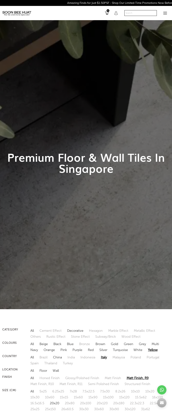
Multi (155, 344)
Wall (56, 371)
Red (91, 350)
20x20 (54, 403)
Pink (63, 350)
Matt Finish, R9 (138, 378)
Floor (43, 371)
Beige (43, 344)
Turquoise (120, 350)
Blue (70, 344)
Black (57, 344)
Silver (103, 350)
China (57, 357)
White (137, 350)
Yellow (153, 350)
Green (128, 344)
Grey (142, 344)
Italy (104, 357)
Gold (114, 344)
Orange (49, 350)
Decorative (75, 331)
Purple (77, 350)
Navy (34, 350)
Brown (100, 344)
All (32, 331)
